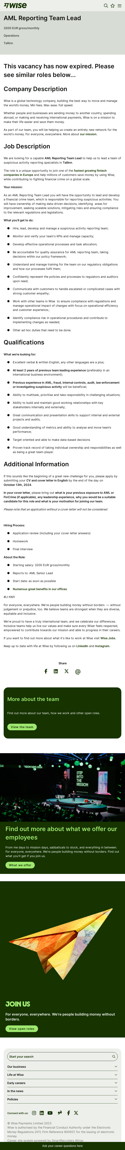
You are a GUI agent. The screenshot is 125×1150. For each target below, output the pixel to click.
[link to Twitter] (76, 1113)
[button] (106, 6)
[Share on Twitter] (66, 672)
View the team (22, 727)
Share (63, 663)
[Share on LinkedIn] (56, 672)
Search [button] (114, 1056)
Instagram (102, 646)
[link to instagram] (34, 1113)
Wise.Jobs (107, 638)
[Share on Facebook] (45, 672)
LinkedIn (82, 646)
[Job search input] (62, 1056)
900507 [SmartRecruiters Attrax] (69, 1132)
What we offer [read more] (20, 865)
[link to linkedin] (42, 1113)
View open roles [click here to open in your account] (22, 1029)
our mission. (88, 134)
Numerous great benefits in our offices (40, 589)
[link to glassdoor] (60, 1113)
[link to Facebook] (68, 1113)
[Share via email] (78, 672)
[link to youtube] (50, 1113)
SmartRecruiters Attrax (67, 1140)
